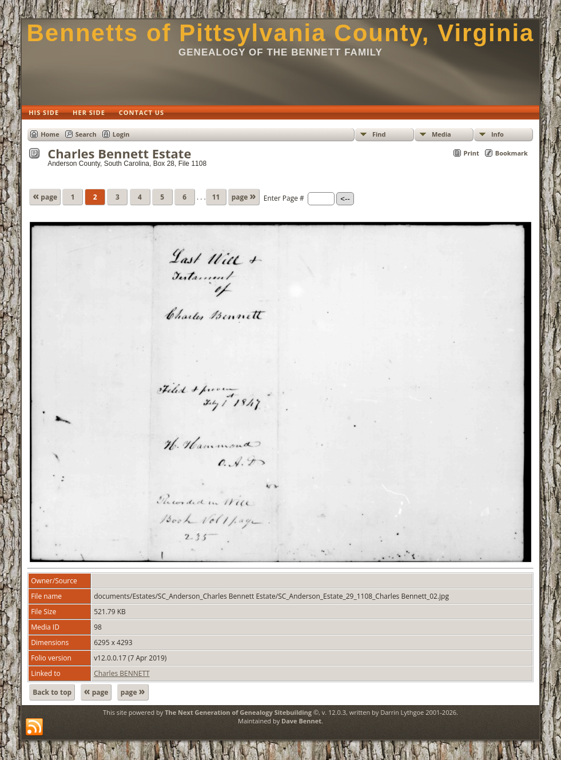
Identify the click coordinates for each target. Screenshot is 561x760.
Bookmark (511, 153)
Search (86, 134)
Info (497, 134)
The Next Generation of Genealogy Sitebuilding (238, 712)
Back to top (52, 692)
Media (441, 134)
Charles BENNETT (121, 673)
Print (471, 153)
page (45, 195)
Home (50, 134)
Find (379, 134)
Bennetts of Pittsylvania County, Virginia (281, 32)
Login (121, 134)
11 (216, 197)
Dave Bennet (301, 721)
